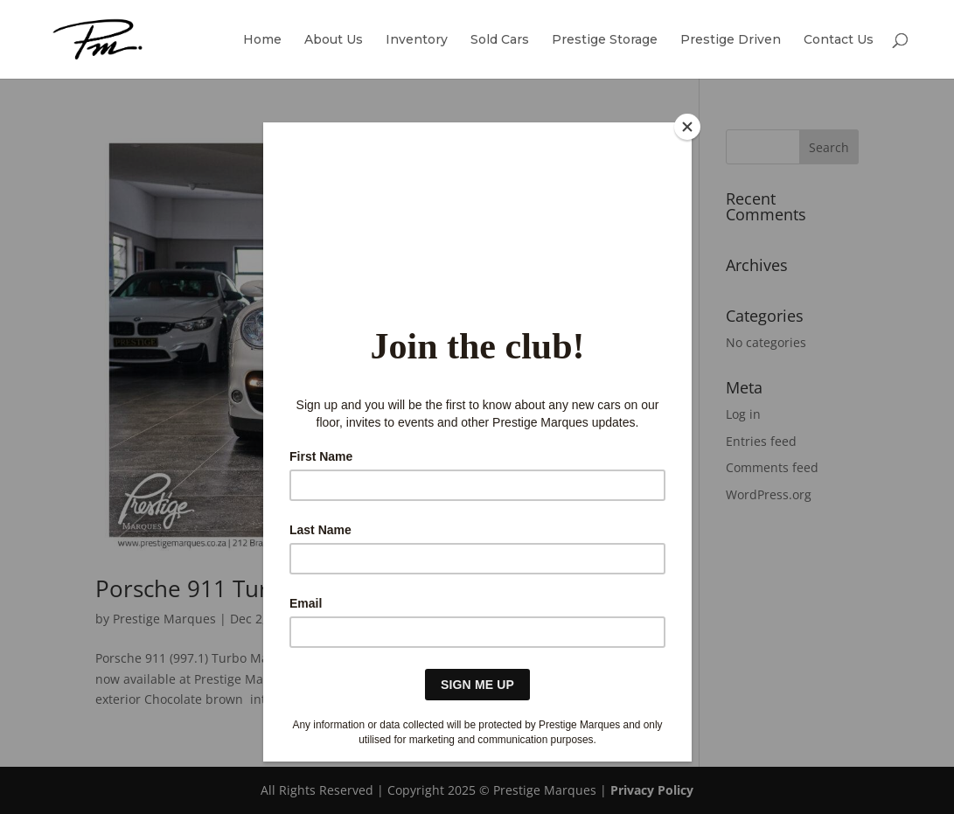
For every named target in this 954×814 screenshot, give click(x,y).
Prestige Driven (730, 40)
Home (262, 40)
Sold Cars (499, 40)
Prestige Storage (605, 40)
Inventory (417, 40)
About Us (333, 40)
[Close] (687, 127)
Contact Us (839, 40)
